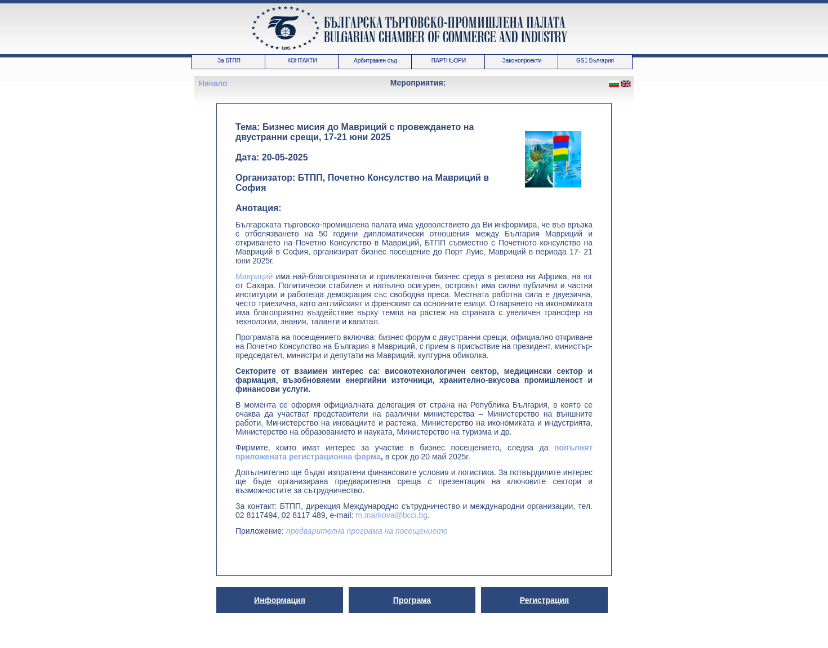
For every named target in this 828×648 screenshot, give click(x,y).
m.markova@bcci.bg (391, 515)
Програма (412, 600)
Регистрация (544, 600)
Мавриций (254, 276)
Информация (279, 600)
